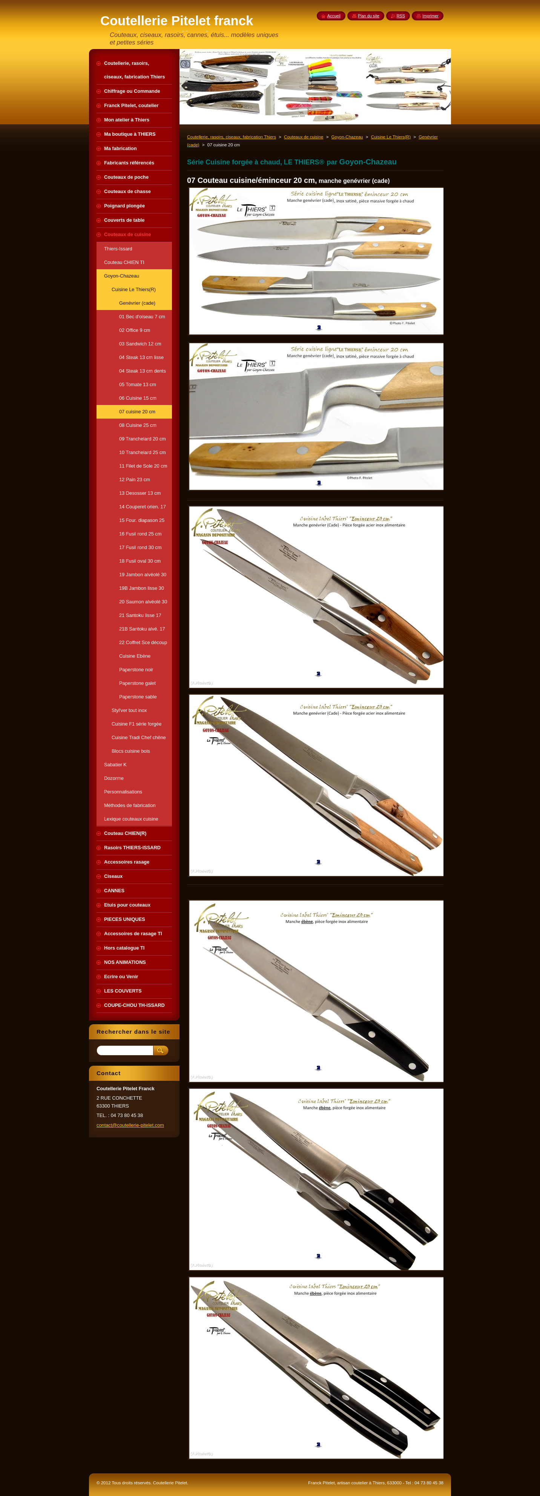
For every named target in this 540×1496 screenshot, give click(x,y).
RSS (401, 16)
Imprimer (430, 16)
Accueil (334, 16)
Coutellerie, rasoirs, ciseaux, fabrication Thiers (231, 137)
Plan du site (368, 16)
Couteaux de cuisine (303, 137)
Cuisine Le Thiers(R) (391, 137)
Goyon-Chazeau (347, 137)
